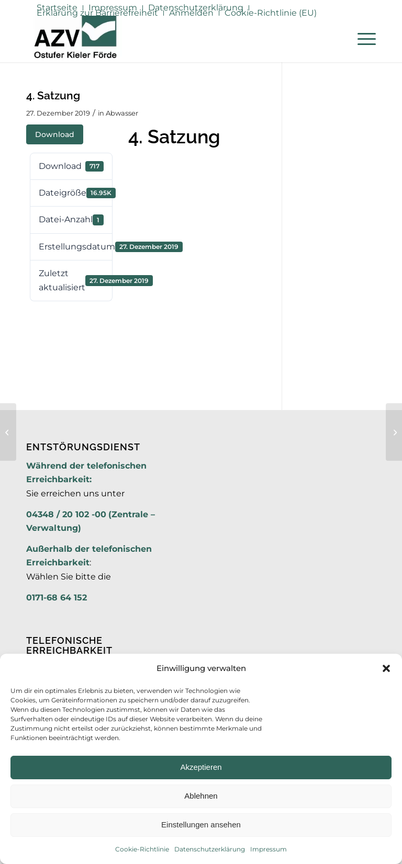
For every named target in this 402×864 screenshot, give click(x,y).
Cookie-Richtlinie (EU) (271, 13)
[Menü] (361, 38)
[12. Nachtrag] (8, 432)
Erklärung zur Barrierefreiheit (97, 13)
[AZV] (75, 38)
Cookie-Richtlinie (142, 849)
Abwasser (122, 113)
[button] (386, 668)
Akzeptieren (200, 767)
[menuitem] (97, 13)
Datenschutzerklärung (209, 849)
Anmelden (191, 13)
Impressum (268, 849)
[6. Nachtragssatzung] (394, 432)
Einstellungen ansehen (201, 824)
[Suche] (337, 38)
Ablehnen (200, 795)
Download (54, 134)
